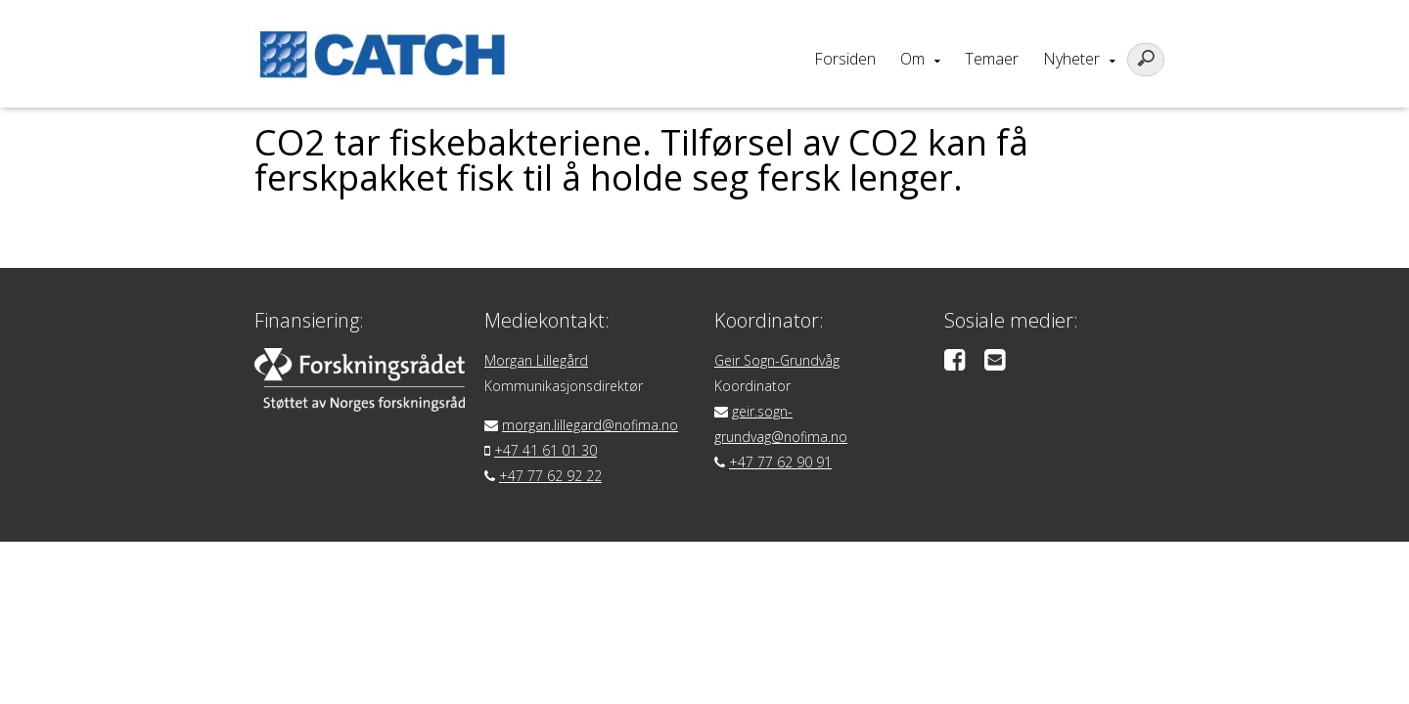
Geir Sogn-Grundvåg (777, 360)
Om (912, 58)
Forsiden (845, 58)
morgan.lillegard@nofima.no (590, 425)
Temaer (992, 58)
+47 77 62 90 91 (780, 462)
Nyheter (1071, 58)
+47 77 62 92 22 (550, 475)
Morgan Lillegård (536, 360)
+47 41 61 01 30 (545, 450)
